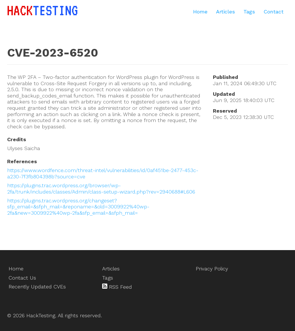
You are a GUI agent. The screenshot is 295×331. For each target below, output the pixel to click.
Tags (249, 12)
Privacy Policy (212, 269)
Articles (225, 12)
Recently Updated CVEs (37, 287)
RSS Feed (117, 287)
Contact (274, 12)
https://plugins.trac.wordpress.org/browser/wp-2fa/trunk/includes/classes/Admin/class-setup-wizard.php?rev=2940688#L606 (101, 188)
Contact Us (22, 278)
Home (200, 12)
